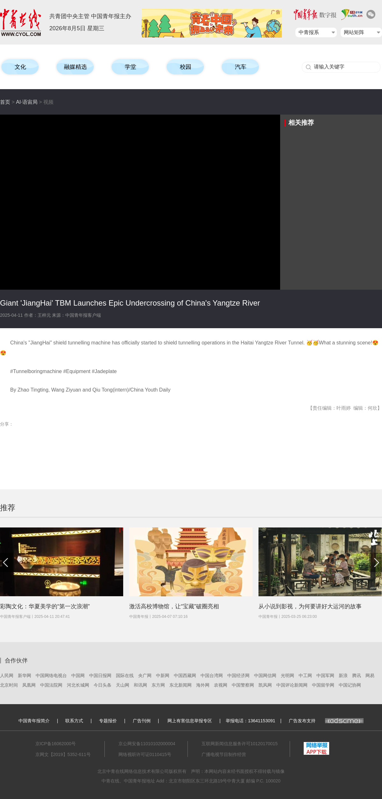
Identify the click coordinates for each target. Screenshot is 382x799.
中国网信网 (265, 675)
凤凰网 (29, 685)
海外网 (202, 685)
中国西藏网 (185, 675)
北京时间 (9, 685)
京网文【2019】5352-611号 (63, 754)
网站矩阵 (354, 32)
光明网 (287, 675)
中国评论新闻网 (292, 685)
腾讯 (356, 675)
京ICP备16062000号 (55, 743)
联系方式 (74, 720)
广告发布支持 (326, 720)
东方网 (158, 685)
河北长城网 (78, 685)
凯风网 (265, 685)
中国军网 (325, 675)
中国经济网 (238, 675)
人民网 (6, 675)
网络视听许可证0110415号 (145, 754)
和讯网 (140, 685)
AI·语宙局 (27, 102)
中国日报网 (100, 675)
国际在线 (125, 675)
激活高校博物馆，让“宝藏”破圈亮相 (174, 606)
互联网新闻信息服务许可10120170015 (240, 743)
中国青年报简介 (34, 720)
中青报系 (309, 32)
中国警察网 (243, 685)
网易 (369, 675)
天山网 (122, 685)
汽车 (240, 67)
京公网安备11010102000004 (146, 743)
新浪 (343, 675)
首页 (5, 102)
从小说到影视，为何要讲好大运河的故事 (310, 606)
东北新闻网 (180, 685)
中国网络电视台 (51, 675)
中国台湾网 (212, 675)
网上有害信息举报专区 (189, 720)
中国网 (78, 675)
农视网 (220, 685)
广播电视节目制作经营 (224, 754)
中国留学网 (323, 685)
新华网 (24, 675)
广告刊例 (142, 720)
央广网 (145, 675)
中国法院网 (51, 685)
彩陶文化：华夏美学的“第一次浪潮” (45, 606)
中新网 (162, 675)
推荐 (7, 507)
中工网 (305, 675)
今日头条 (102, 685)
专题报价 (108, 720)
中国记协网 (350, 685)
